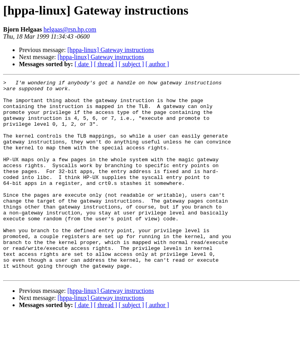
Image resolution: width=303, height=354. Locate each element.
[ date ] (83, 64)
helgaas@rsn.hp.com (69, 29)
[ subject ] (131, 64)
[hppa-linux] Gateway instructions (110, 50)
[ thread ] (105, 64)
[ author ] (157, 64)
